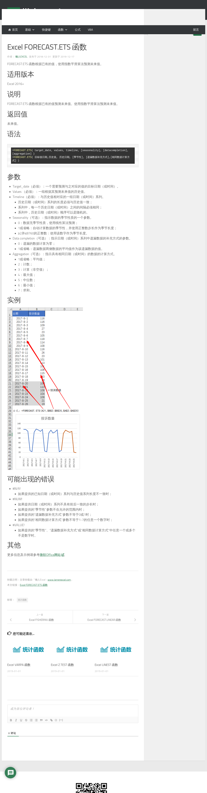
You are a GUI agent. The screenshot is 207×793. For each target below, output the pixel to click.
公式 (78, 29)
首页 (15, 29)
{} (56, 729)
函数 (61, 29)
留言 (196, 29)
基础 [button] (28, 29)
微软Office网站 (52, 564)
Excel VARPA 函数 (18, 674)
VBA (90, 29)
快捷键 (46, 29)
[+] (61, 729)
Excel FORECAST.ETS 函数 (34, 594)
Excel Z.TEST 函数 (62, 674)
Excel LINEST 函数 (106, 674)
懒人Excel (21, 65)
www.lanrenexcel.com (59, 588)
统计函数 (22, 609)
